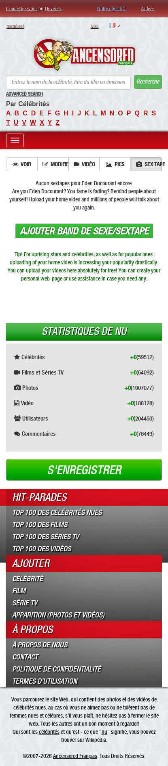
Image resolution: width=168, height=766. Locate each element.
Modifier (55, 164)
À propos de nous (39, 644)
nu (104, 731)
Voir (22, 164)
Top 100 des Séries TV (45, 536)
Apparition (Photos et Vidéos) (58, 615)
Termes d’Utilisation (44, 681)
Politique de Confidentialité (56, 669)
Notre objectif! (111, 8)
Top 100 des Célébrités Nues (57, 512)
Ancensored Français (75, 756)
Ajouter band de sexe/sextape (84, 231)
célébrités (49, 731)
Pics (115, 164)
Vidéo (84, 164)
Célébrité (27, 578)
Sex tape (149, 164)
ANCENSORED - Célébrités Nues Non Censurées (84, 55)
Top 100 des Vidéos (41, 548)
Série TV (24, 603)
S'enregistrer (84, 470)
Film (19, 590)
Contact (25, 657)
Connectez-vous (21, 8)
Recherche (147, 81)
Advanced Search (24, 94)
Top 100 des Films (39, 524)
